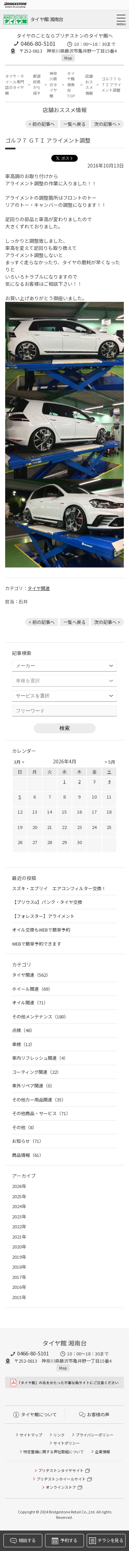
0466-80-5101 (38, 43)
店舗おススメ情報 (89, 84)
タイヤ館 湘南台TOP (71, 84)
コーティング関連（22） (36, 1072)
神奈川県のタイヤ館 (53, 84)
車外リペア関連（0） (33, 1085)
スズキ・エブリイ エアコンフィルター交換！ (59, 888)
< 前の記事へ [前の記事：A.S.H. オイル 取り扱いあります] (42, 124)
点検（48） (23, 1030)
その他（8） (24, 1127)
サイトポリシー (66, 1443)
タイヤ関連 (39, 588)
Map (68, 58)
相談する (22, 1540)
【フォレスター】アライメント (43, 916)
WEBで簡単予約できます (36, 943)
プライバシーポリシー (95, 1435)
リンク (59, 1435)
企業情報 (102, 1451)
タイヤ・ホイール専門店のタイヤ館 (14, 84)
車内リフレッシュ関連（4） (40, 1058)
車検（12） (23, 1044)
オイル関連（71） (30, 1002)
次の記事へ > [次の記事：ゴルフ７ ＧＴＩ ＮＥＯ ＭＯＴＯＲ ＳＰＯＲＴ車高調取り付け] (107, 124)
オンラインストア (61, 1487)
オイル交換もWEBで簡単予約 (41, 929)
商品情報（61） (28, 1155)
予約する (64, 1540)
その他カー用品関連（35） (39, 1099)
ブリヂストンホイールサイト (61, 1479)
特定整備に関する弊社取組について (53, 1451)
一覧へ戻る (74, 124)
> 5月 (110, 762)
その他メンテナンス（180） (40, 1016)
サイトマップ (31, 1435)
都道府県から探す (37, 84)
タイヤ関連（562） (31, 975)
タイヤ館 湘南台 (46, 19)
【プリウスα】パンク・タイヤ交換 (47, 902)
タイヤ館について (35, 1414)
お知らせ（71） (28, 1141)
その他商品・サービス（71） (41, 1113)
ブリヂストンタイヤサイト (61, 1470)
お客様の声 (94, 1414)
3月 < (19, 762)
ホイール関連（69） (32, 989)
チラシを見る (106, 1540)
